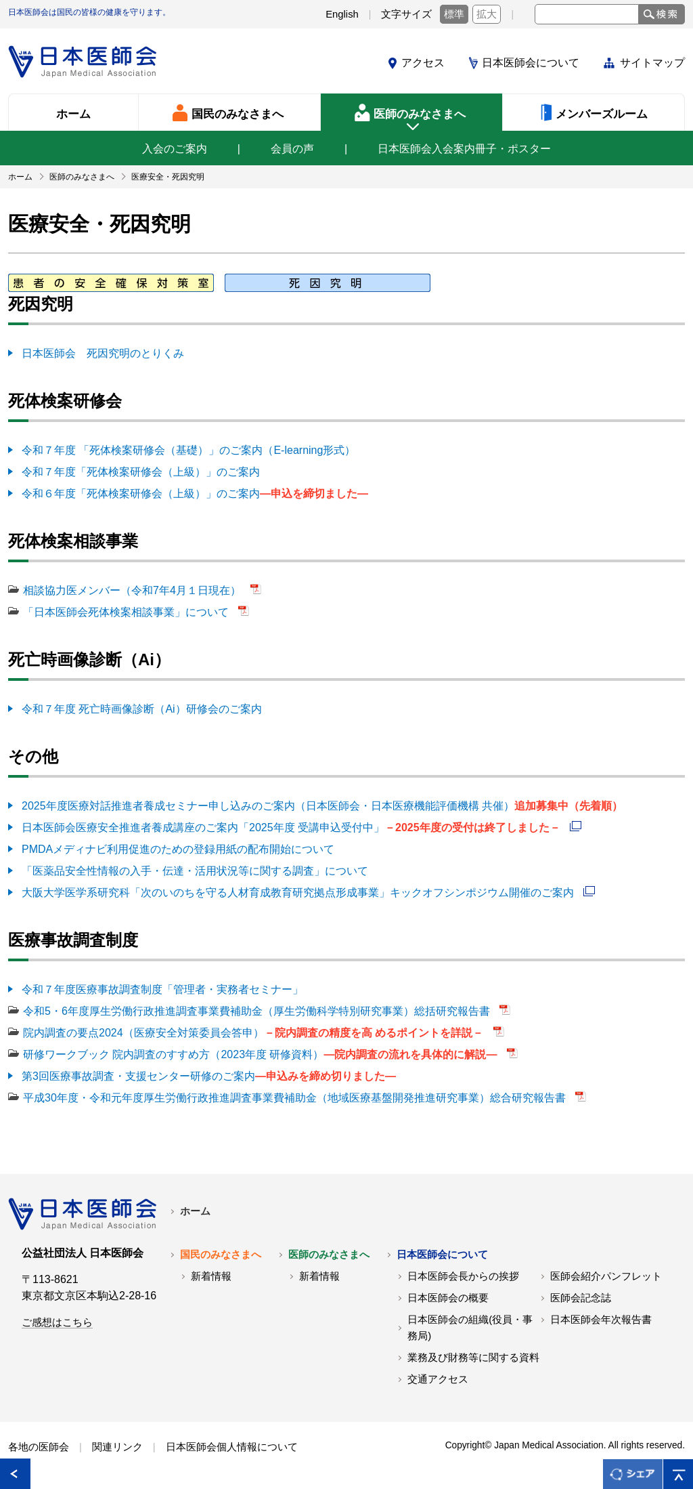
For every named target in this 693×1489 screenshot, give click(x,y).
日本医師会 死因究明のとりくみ (103, 353)
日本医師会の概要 (448, 1298)
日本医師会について (530, 62)
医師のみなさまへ (329, 1254)
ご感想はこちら (57, 1322)
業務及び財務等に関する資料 (473, 1357)
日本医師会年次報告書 (601, 1319)
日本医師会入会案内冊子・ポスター (464, 148)
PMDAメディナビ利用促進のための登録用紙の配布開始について (178, 849)
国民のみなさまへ (220, 1254)
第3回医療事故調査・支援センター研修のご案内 (209, 1076)
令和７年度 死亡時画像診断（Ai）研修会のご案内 (142, 709)
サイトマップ (652, 62)
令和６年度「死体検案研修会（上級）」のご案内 (195, 493)
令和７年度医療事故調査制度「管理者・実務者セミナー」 (162, 989)
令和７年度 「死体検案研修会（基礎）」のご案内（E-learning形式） (188, 450)
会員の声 (292, 148)
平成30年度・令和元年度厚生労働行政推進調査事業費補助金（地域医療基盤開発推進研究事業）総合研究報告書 (295, 1098)
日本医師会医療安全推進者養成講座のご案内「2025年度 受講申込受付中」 (292, 827)
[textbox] (587, 14)
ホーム (195, 1211)
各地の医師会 (38, 1447)
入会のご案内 (174, 148)
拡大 (486, 14)
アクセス (423, 62)
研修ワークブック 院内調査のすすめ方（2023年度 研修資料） (261, 1054)
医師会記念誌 (580, 1298)
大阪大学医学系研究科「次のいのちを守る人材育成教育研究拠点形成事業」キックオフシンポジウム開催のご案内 (299, 892)
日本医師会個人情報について (232, 1447)
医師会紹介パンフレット (606, 1276)
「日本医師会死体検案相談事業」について (127, 612)
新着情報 (211, 1276)
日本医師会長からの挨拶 (463, 1276)
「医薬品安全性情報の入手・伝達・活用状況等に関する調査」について (195, 871)
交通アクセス (437, 1379)
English (342, 14)
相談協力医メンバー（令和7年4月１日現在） (133, 590)
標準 (454, 14)
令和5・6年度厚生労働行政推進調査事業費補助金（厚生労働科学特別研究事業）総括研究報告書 (258, 1011)
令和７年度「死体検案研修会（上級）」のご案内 (141, 472)
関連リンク (117, 1447)
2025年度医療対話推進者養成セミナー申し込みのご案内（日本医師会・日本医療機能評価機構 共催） (322, 806)
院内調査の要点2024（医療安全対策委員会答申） (255, 1033)
